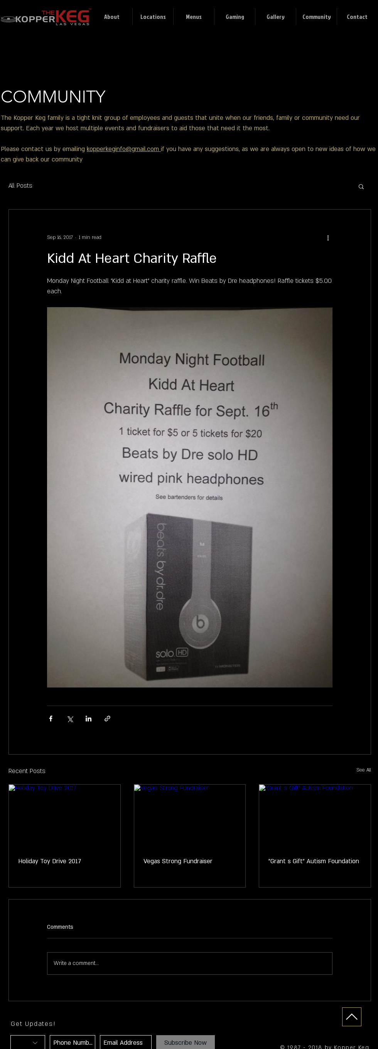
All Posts (20, 186)
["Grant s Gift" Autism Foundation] (315, 816)
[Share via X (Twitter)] (69, 718)
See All (363, 770)
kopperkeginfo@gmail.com (124, 149)
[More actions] (327, 237)
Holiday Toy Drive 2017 (49, 861)
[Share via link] (107, 718)
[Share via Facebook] (50, 718)
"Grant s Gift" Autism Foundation (313, 861)
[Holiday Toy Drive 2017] (64, 816)
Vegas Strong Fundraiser (178, 861)
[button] (361, 186)
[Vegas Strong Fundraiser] (190, 816)
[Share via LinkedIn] (88, 718)
